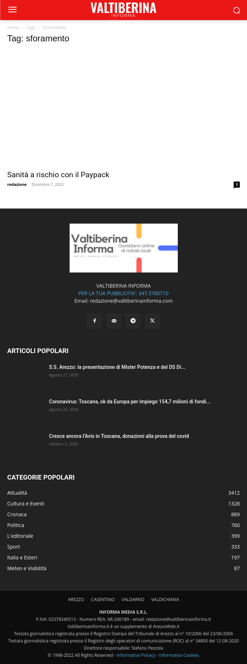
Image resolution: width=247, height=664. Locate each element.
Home (13, 27)
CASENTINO (103, 599)
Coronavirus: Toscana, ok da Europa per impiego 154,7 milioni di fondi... (129, 401)
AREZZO (76, 599)
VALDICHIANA (165, 599)
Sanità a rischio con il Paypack (58, 174)
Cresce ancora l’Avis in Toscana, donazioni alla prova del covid (119, 436)
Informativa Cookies (179, 655)
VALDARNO (133, 599)
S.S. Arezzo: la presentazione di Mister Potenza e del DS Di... (117, 367)
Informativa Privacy (135, 655)
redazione (17, 184)
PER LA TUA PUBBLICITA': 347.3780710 (123, 293)
